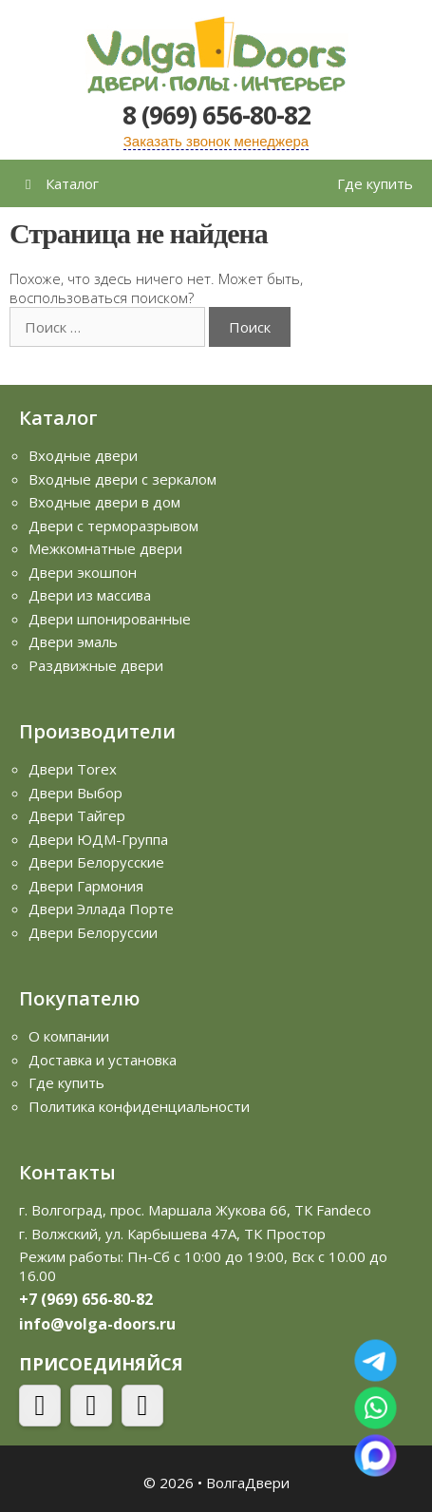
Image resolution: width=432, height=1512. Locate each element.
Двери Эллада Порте (101, 908)
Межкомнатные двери (105, 548)
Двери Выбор (75, 792)
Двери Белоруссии (93, 932)
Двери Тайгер (76, 815)
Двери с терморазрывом (113, 525)
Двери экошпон (82, 572)
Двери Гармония (85, 885)
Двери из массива (89, 594)
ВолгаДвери (248, 1482)
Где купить (375, 183)
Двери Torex (72, 768)
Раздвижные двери (95, 665)
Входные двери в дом (104, 501)
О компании (68, 1035)
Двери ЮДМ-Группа (98, 839)
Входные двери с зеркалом (122, 478)
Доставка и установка (102, 1059)
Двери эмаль (73, 641)
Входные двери (83, 455)
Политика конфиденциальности (139, 1106)
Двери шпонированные (109, 618)
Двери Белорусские (96, 861)
